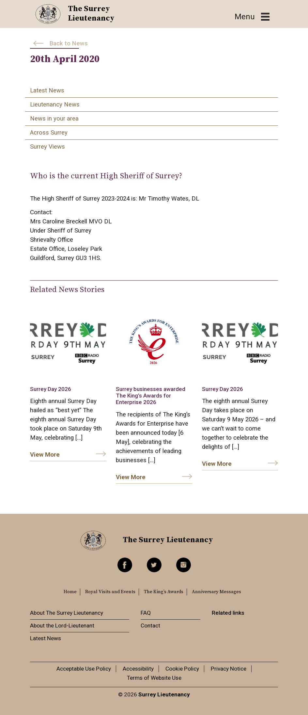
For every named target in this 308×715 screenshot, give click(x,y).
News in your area (54, 118)
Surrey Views (47, 146)
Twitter (154, 565)
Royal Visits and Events (110, 592)
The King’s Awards (163, 592)
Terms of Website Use (154, 677)
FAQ (146, 612)
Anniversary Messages (216, 592)
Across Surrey (49, 132)
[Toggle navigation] (252, 17)
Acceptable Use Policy (83, 668)
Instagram (183, 565)
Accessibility (138, 668)
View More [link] (45, 454)
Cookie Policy (182, 668)
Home (70, 592)
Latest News (47, 90)
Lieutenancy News (55, 104)
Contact (150, 625)
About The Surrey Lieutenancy (66, 612)
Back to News (69, 43)
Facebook (124, 565)
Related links (228, 612)
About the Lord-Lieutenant (62, 625)
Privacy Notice (228, 668)
